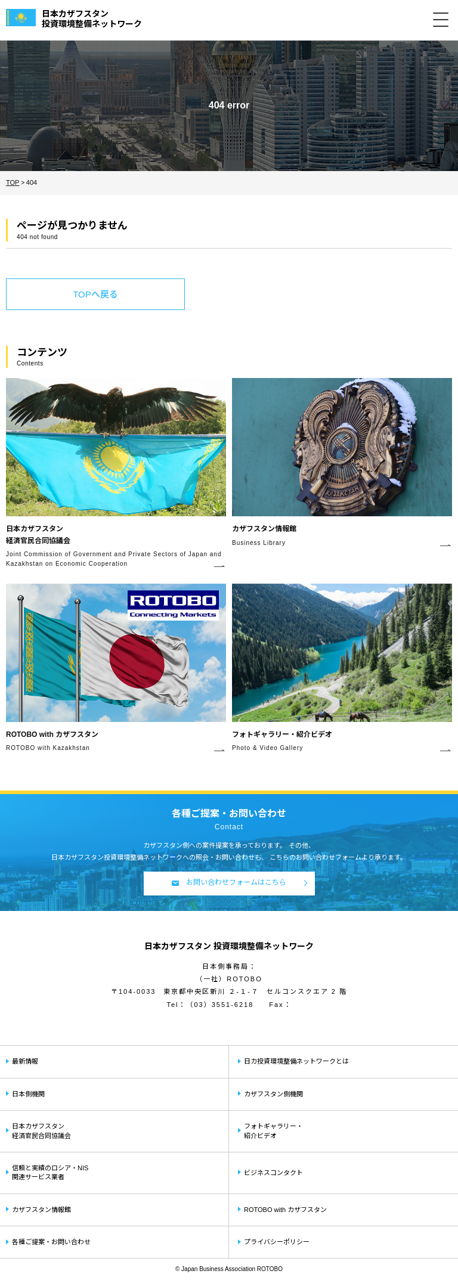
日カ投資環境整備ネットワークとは (296, 1061)
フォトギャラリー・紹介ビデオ (273, 1131)
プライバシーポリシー (277, 1241)
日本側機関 (28, 1094)
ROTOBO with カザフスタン (285, 1209)
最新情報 (25, 1061)
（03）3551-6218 (219, 1004)
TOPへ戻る (95, 294)
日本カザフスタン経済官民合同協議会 (41, 1131)
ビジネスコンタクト (273, 1172)
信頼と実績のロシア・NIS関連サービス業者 (50, 1172)
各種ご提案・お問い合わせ (51, 1241)
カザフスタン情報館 (41, 1209)
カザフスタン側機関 (273, 1094)
